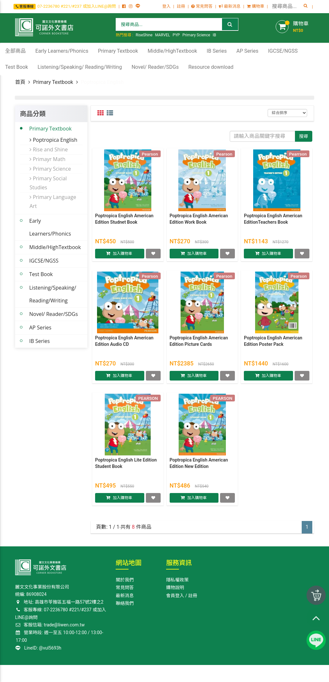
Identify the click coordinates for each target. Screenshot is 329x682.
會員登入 (175, 595)
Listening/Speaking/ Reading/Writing (52, 294)
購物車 (255, 6)
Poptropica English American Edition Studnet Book (124, 221)
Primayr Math (48, 159)
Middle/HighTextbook (55, 247)
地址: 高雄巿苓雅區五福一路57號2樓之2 (59, 602)
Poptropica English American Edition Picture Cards (199, 343)
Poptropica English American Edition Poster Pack (273, 343)
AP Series (40, 327)
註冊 (181, 6)
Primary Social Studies (48, 183)
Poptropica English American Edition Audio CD (124, 343)
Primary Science (196, 35)
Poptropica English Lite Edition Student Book (126, 465)
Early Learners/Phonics (50, 227)
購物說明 (175, 587)
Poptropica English (53, 139)
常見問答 (201, 6)
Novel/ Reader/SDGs (53, 314)
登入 (166, 6)
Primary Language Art (53, 201)
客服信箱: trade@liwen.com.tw (49, 624)
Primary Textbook (53, 82)
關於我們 (125, 579)
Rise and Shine (49, 149)
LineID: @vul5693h (38, 648)
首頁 (20, 82)
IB (214, 35)
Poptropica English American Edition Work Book (199, 221)
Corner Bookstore (31, 673)
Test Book (41, 274)
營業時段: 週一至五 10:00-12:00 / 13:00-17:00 (59, 636)
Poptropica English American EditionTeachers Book (273, 221)
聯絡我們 (125, 603)
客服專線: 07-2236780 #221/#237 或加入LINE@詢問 (60, 613)
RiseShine (144, 35)
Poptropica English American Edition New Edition (199, 465)
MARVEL (162, 35)
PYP (176, 35)
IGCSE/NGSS (43, 260)
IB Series (39, 341)
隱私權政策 (177, 579)
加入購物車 (122, 256)
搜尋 (303, 136)
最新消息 (230, 6)
